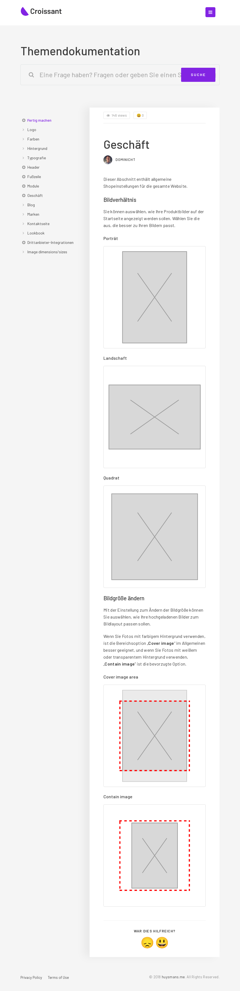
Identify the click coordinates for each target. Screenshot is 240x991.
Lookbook (36, 233)
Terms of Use (58, 977)
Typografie (36, 157)
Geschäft (35, 195)
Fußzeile (34, 176)
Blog (31, 204)
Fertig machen (39, 120)
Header (33, 167)
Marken (33, 214)
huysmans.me (173, 977)
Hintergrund (37, 148)
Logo (31, 129)
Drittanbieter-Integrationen (50, 242)
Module (33, 186)
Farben (33, 139)
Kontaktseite (38, 223)
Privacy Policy (31, 977)
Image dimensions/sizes (47, 251)
